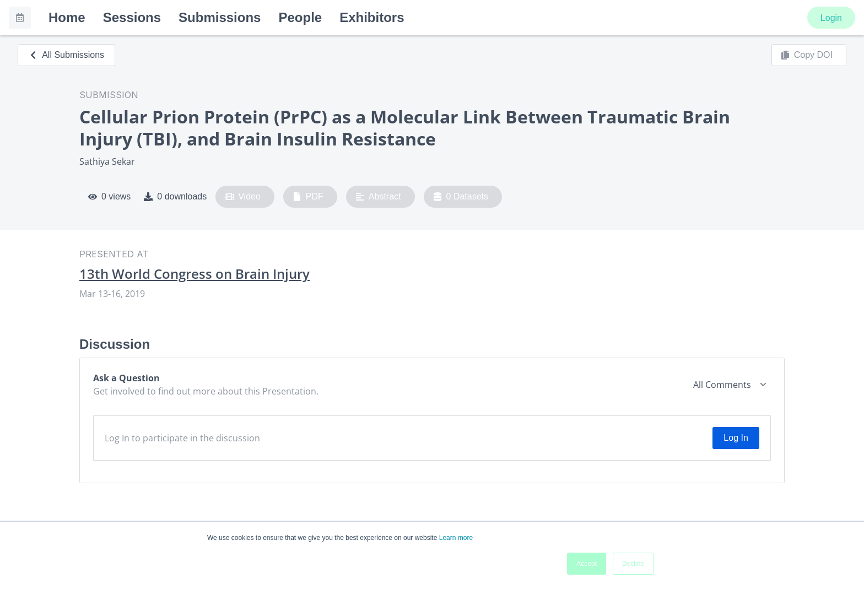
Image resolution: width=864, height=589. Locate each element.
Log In (735, 437)
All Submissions (66, 55)
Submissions (220, 17)
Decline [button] (633, 564)
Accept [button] (586, 564)
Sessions (132, 17)
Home (66, 17)
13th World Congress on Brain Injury (194, 274)
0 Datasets (461, 196)
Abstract (378, 196)
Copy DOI (807, 55)
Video (243, 196)
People (300, 17)
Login (831, 18)
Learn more (456, 538)
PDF (308, 196)
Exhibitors (371, 17)
